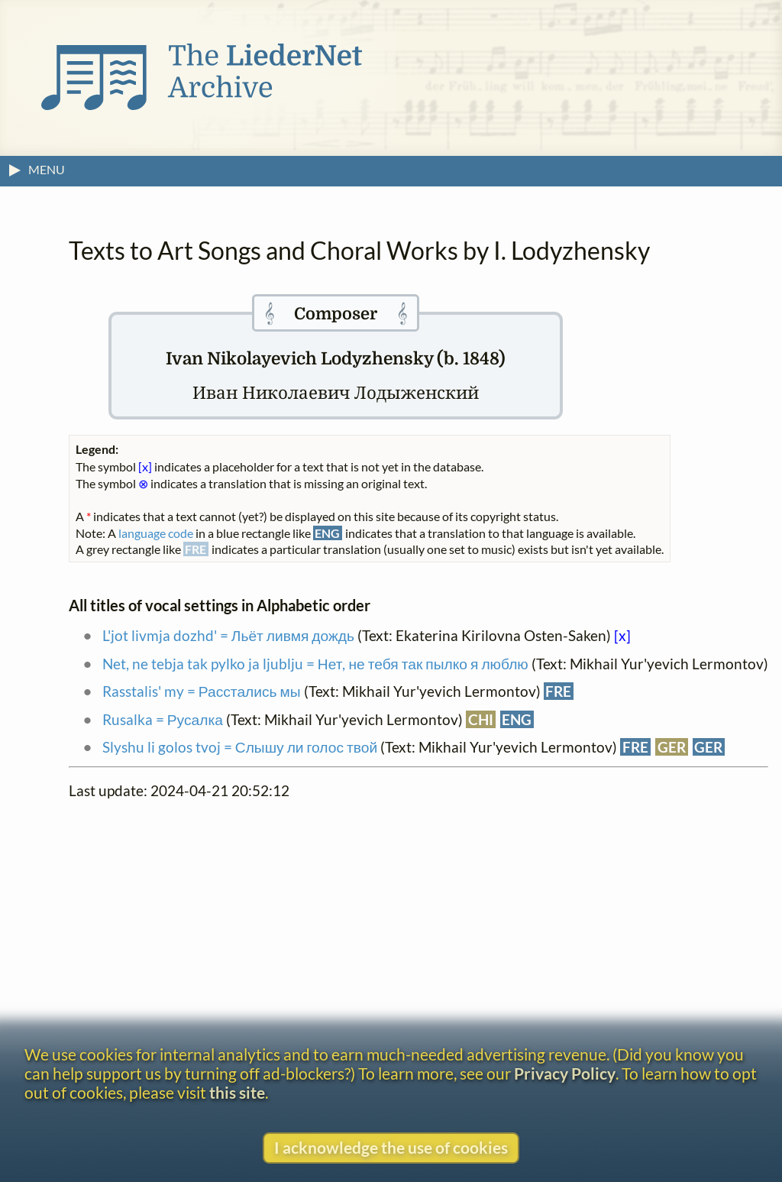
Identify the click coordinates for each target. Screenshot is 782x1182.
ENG (517, 719)
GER (672, 747)
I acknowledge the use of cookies (391, 1147)
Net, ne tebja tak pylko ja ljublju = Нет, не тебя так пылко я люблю (315, 663)
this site (237, 1092)
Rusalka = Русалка (162, 719)
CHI (480, 719)
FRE (558, 691)
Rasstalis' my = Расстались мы (201, 691)
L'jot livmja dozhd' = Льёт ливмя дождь (228, 635)
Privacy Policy (565, 1073)
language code (155, 533)
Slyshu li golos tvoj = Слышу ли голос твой (239, 747)
